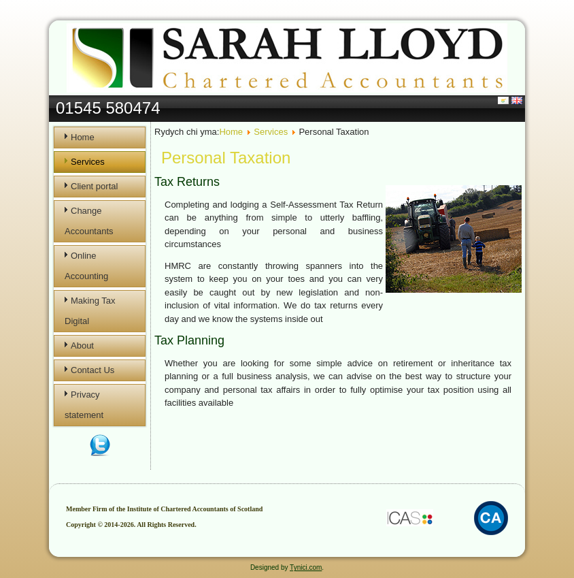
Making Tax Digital (90, 310)
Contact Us (92, 370)
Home (83, 137)
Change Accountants (89, 221)
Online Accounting (86, 266)
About (82, 345)
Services (88, 162)
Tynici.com (306, 567)
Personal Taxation (225, 157)
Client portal (94, 186)
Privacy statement (84, 404)
